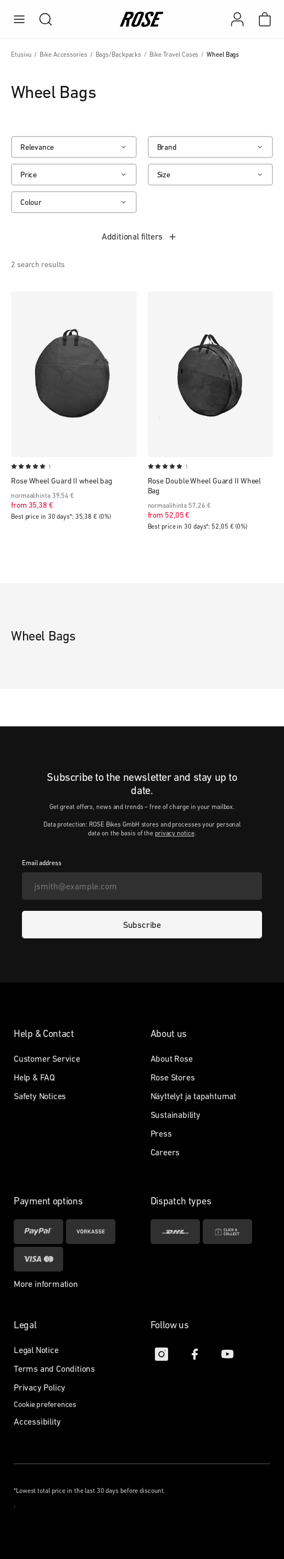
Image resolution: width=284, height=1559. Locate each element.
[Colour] (74, 202)
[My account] (237, 19)
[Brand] (211, 147)
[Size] (211, 175)
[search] (40, 19)
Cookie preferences (45, 1404)
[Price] (74, 175)
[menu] (19, 19)
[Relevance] (74, 147)
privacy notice (174, 833)
